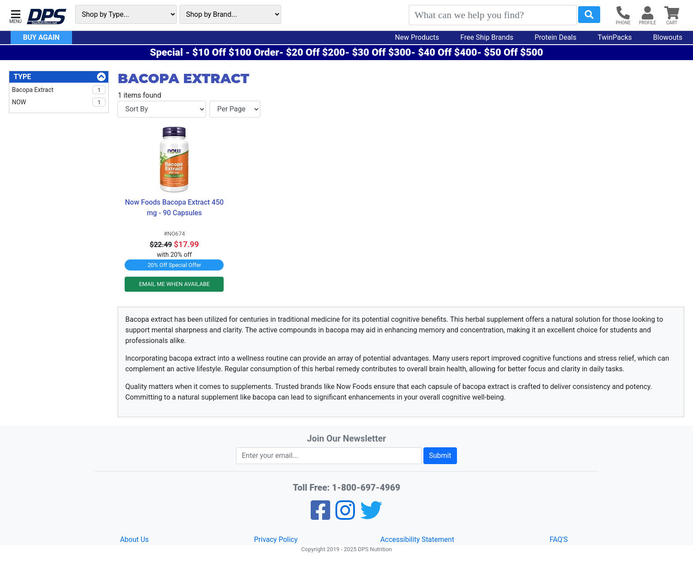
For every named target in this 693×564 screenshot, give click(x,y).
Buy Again (41, 37)
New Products (417, 37)
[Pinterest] (345, 516)
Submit (440, 455)
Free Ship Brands (487, 37)
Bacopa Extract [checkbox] (59, 89)
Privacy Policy (276, 539)
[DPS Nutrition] (46, 17)
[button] (15, 15)
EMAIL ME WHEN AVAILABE (174, 284)
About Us (134, 539)
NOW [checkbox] (59, 102)
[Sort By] (162, 109)
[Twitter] (371, 516)
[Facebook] (320, 516)
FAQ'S (558, 539)
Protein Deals (556, 37)
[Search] (493, 15)
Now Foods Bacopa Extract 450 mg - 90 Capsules (174, 207)
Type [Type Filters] (22, 76)
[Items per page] (234, 109)
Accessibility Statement (417, 539)
